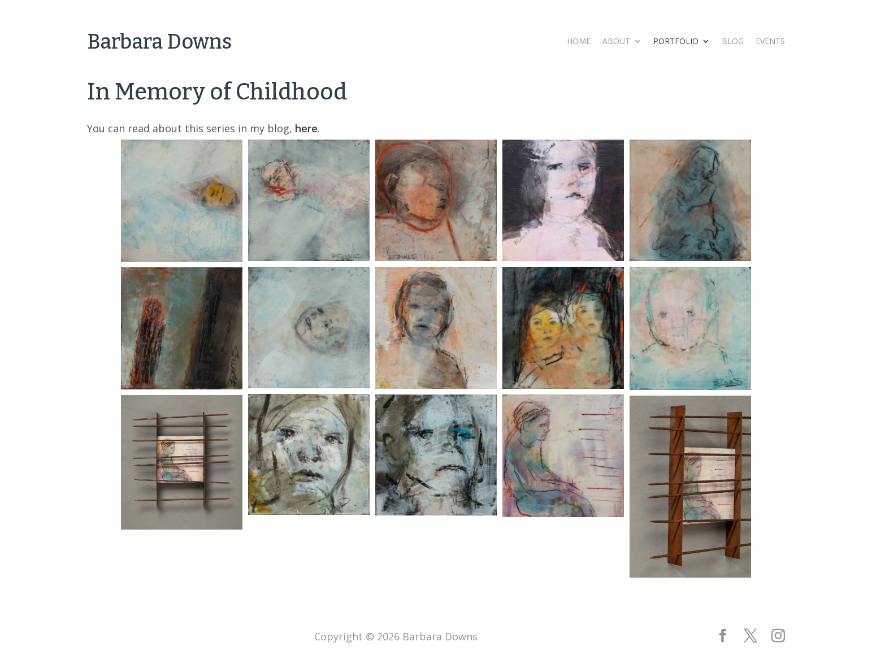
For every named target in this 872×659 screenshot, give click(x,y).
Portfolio (676, 41)
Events (770, 41)
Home (579, 41)
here (306, 128)
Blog (733, 41)
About (616, 41)
